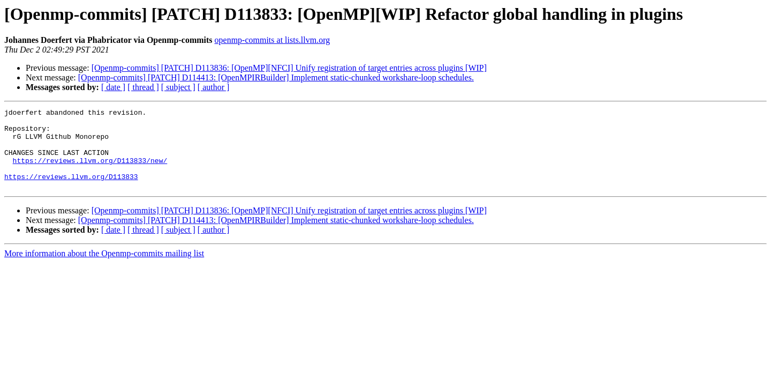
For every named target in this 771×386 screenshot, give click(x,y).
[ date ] (113, 87)
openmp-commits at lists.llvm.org (272, 39)
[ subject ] (178, 87)
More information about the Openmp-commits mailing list (104, 269)
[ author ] (214, 87)
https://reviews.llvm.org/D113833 (71, 191)
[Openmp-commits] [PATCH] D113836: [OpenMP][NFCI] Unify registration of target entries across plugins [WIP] (289, 67)
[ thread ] (143, 87)
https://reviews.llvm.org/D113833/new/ (90, 171)
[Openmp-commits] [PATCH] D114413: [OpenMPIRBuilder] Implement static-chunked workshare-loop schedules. (276, 77)
